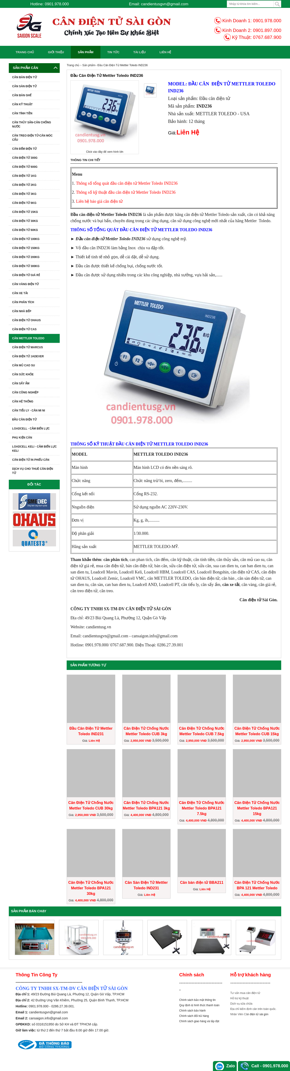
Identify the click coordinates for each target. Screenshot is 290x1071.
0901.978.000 (267, 20)
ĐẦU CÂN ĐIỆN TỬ (24, 419)
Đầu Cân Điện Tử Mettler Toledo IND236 (122, 65)
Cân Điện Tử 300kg (26, 266)
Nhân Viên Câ (239, 1014)
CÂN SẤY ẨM (20, 383)
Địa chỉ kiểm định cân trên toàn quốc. (253, 1009)
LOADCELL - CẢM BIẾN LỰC (31, 428)
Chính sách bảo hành (192, 1010)
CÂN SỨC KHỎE (23, 374)
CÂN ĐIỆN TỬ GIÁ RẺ (26, 275)
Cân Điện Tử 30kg (25, 221)
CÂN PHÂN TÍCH (23, 302)
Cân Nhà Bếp (21, 311)
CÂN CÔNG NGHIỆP (25, 392)
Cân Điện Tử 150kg (26, 248)
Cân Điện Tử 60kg (25, 230)
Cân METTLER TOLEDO (28, 338)
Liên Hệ (165, 52)
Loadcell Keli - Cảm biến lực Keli (34, 448)
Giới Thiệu (56, 52)
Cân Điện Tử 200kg (26, 257)
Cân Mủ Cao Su (23, 365)
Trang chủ (25, 52)
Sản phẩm (85, 52)
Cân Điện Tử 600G (24, 166)
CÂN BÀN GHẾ (22, 95)
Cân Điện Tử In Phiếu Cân (30, 459)
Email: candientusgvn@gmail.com (158, 4)
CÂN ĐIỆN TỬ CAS (24, 329)
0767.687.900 (267, 37)
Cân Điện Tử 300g (24, 157)
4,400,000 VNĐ (141, 815)
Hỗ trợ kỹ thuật (239, 998)
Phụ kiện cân (22, 437)
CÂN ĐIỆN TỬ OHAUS (26, 320)
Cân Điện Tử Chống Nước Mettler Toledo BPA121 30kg (91, 888)
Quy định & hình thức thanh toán (199, 1005)
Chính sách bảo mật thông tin (197, 1000)
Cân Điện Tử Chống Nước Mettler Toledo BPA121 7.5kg (202, 808)
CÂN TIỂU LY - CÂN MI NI (28, 410)
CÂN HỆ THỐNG (22, 401)
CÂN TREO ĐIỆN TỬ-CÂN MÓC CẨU (32, 137)
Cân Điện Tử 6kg (24, 203)
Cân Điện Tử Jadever (28, 356)
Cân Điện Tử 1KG (24, 175)
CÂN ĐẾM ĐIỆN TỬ (24, 148)
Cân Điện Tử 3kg (24, 194)
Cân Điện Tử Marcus (27, 347)
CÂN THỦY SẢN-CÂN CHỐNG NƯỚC (31, 124)
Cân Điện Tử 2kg (24, 185)
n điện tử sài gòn (258, 1014)
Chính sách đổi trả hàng (194, 1016)
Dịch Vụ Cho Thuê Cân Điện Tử (32, 471)
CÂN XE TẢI (20, 293)
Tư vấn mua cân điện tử (245, 993)
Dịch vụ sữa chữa (241, 1003)
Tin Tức (113, 52)
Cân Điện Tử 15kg (25, 212)
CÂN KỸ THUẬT (22, 104)
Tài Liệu (139, 52)
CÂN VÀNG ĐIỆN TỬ (25, 284)
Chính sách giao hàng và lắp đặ (198, 1021)
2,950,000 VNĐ (141, 740)
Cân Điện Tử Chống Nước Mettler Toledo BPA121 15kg (257, 808)
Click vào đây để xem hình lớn (104, 151)
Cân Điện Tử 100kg (26, 239)
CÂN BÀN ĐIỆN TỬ (24, 77)
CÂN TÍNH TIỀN (22, 113)
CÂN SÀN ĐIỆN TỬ (24, 86)
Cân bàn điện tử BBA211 (201, 882)
